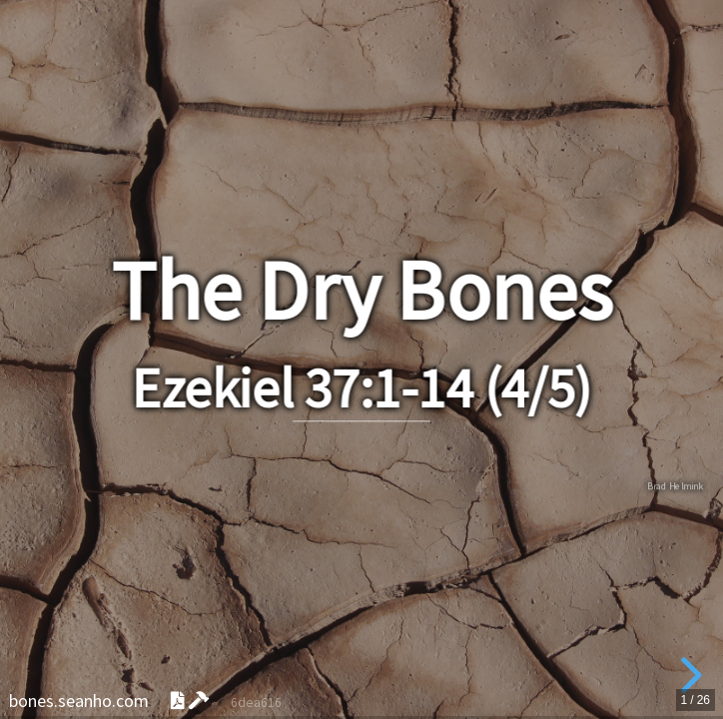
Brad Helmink (675, 485)
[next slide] (688, 675)
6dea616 (256, 702)
